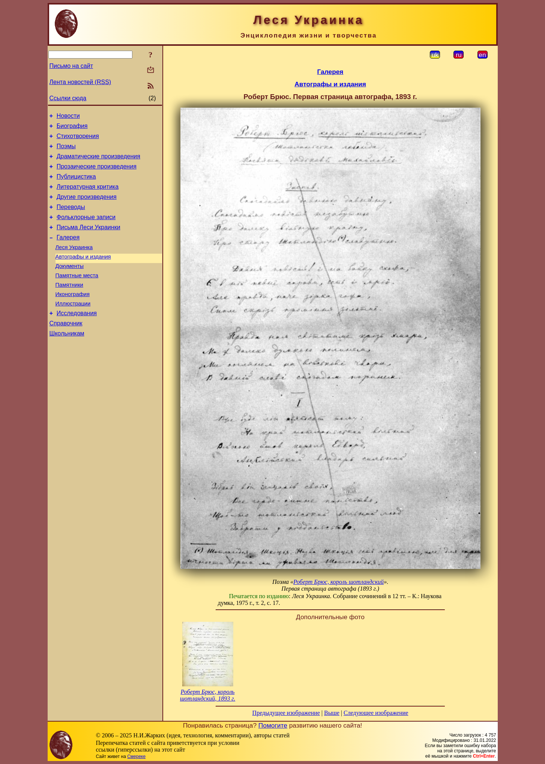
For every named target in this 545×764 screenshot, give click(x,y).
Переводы (71, 218)
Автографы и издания (83, 274)
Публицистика (76, 184)
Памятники (69, 305)
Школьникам (67, 359)
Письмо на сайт (71, 66)
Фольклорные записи (86, 229)
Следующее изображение (376, 713)
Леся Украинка (74, 263)
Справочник (66, 348)
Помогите (272, 725)
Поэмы (66, 150)
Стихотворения (78, 139)
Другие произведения (87, 207)
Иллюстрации (73, 326)
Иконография (73, 316)
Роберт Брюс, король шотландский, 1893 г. (207, 695)
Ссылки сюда (68, 98)
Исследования (77, 337)
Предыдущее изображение (286, 713)
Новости (68, 117)
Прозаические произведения (97, 173)
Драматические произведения (98, 162)
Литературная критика (88, 196)
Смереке (136, 756)
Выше (331, 713)
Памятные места (77, 295)
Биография (72, 128)
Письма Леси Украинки (88, 241)
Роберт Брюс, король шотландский (338, 582)
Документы (70, 284)
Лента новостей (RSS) (80, 82)
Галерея (68, 252)
